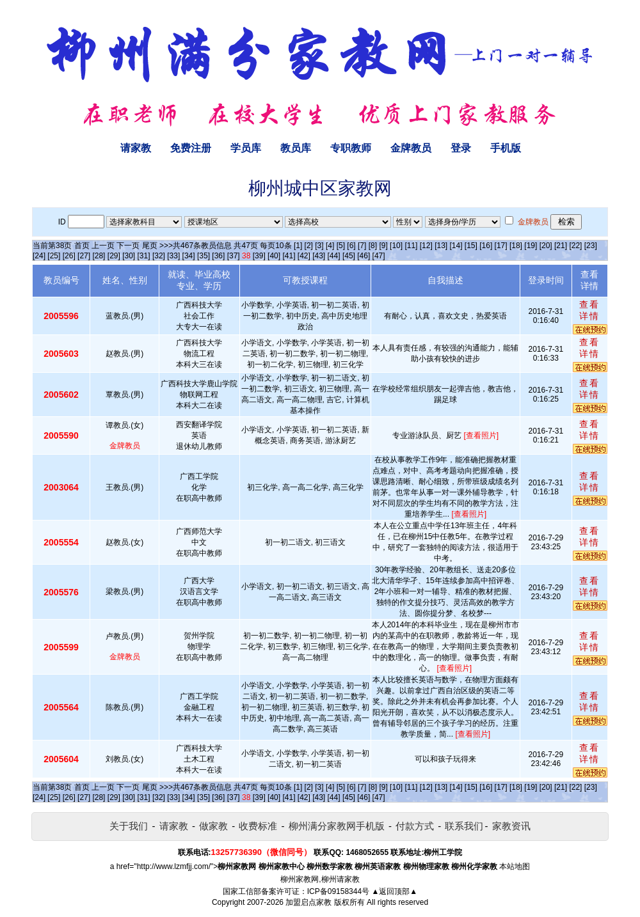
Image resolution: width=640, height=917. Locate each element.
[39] (259, 255)
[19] (530, 245)
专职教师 (350, 148)
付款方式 (415, 825)
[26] (69, 255)
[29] (114, 255)
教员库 (295, 148)
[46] (363, 255)
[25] (53, 255)
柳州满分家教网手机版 (337, 825)
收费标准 (258, 825)
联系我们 (464, 825)
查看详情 (589, 310)
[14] (456, 245)
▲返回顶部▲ (394, 891)
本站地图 (514, 866)
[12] (426, 245)
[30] (128, 255)
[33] (173, 255)
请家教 (135, 148)
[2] (309, 245)
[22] (575, 245)
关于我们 (128, 825)
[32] (158, 255)
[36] (218, 255)
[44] (334, 255)
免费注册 (190, 148)
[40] (274, 255)
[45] (348, 255)
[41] (288, 255)
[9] (383, 245)
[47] (378, 255)
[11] (410, 245)
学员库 (245, 148)
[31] (144, 255)
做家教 (213, 825)
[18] (515, 245)
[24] (39, 255)
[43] (318, 255)
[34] (188, 255)
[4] (330, 245)
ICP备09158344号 (338, 891)
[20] (546, 245)
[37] (233, 255)
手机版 (505, 148)
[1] (298, 245)
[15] (471, 245)
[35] (203, 255)
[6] (351, 245)
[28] (98, 255)
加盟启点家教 (308, 902)
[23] (590, 245)
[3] (319, 245)
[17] (501, 245)
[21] (560, 245)
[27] (83, 255)
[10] (396, 245)
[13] (441, 245)
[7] (362, 245)
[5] (341, 245)
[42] (304, 255)
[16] (485, 245)
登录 (461, 148)
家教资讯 (511, 825)
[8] (373, 245)
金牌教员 (410, 148)
